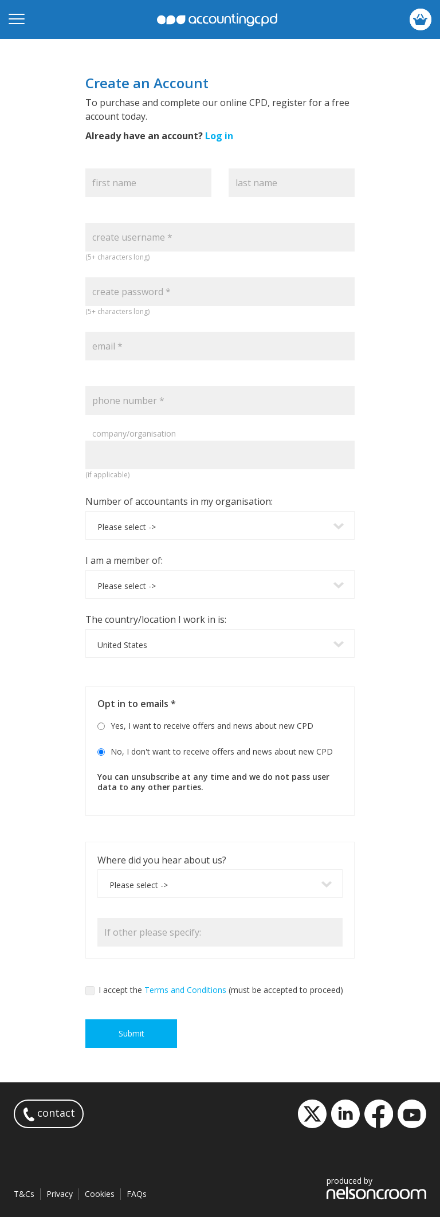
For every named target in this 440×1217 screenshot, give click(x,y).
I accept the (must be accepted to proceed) (214, 990)
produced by (376, 1187)
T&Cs (24, 1193)
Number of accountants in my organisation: (179, 501)
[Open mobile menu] (17, 19)
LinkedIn (345, 1114)
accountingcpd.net (217, 19)
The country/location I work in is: (155, 619)
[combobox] (220, 525)
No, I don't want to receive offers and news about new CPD (222, 751)
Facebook (378, 1114)
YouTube (412, 1114)
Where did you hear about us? (161, 860)
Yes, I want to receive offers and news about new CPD (212, 725)
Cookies (100, 1193)
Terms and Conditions (185, 989)
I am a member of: (124, 560)
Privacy (59, 1193)
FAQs (137, 1193)
